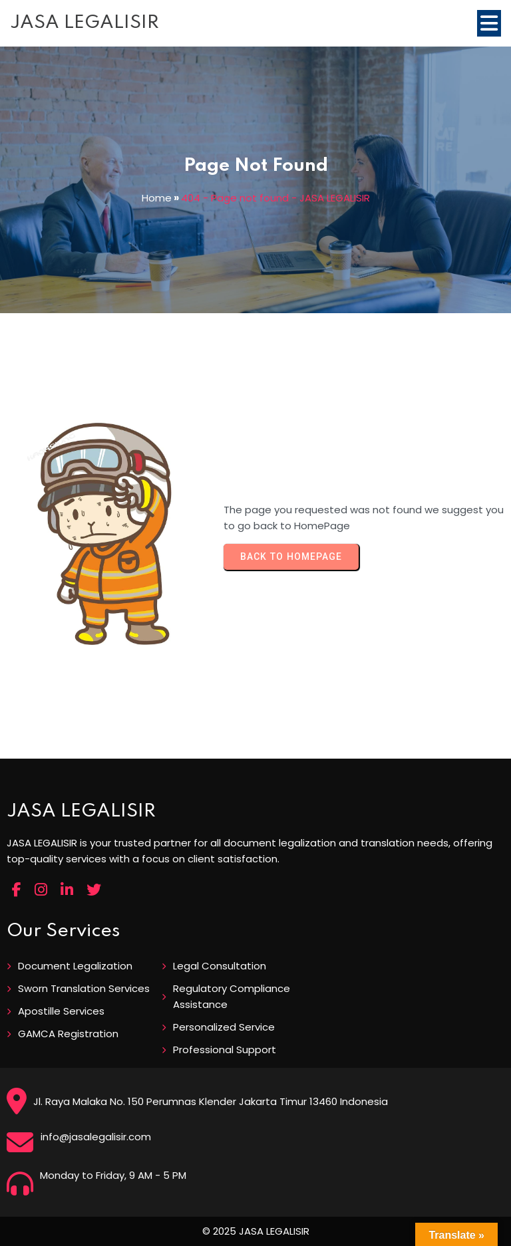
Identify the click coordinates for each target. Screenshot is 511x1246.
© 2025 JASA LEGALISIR (255, 1231)
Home (157, 198)
